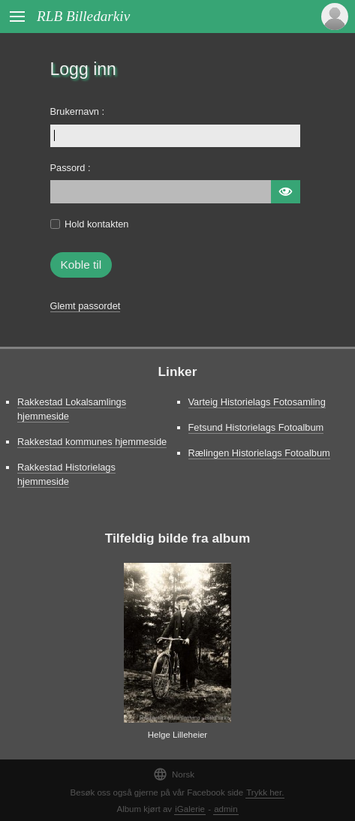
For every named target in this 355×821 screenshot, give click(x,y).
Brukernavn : (77, 111)
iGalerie (190, 808)
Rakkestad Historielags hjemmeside (66, 474)
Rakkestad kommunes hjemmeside (92, 441)
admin (225, 808)
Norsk (173, 774)
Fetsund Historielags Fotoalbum (256, 427)
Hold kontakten (96, 224)
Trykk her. (265, 792)
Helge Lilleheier (177, 734)
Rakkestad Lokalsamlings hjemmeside (71, 409)
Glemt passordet (85, 305)
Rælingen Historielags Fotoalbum (259, 453)
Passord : (70, 167)
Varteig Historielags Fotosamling (257, 401)
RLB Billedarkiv (83, 16)
